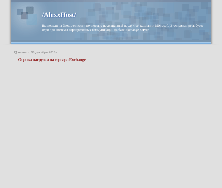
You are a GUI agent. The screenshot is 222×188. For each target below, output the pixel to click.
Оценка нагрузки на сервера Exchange (51, 59)
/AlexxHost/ (59, 15)
